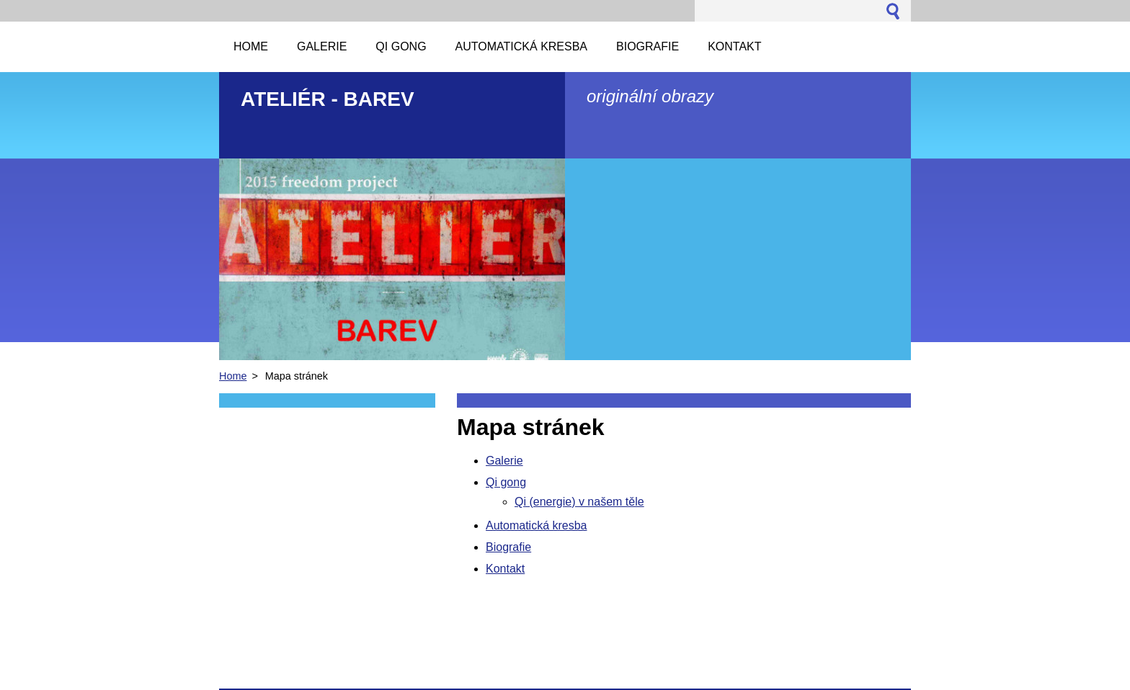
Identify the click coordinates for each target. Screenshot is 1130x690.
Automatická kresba (536, 525)
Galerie (504, 460)
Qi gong (506, 482)
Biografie (508, 547)
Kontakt (505, 569)
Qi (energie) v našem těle (579, 502)
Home (232, 376)
